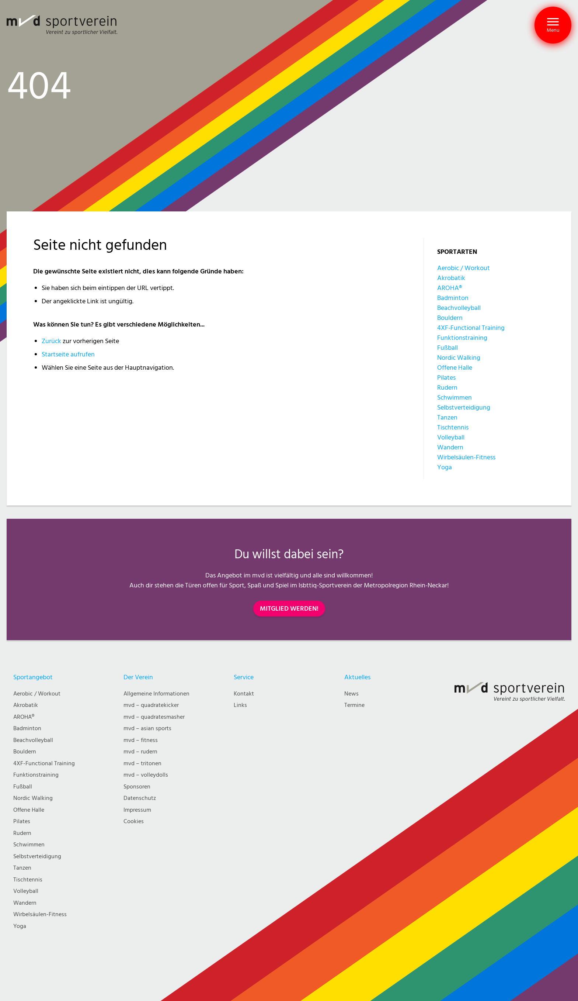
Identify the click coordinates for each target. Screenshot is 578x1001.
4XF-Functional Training (471, 327)
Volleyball (450, 437)
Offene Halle (454, 367)
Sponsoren (136, 787)
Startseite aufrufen (68, 354)
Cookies (133, 821)
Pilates (446, 377)
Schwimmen (454, 397)
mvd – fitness (140, 740)
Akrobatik (451, 278)
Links (240, 705)
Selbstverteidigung (463, 407)
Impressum (137, 810)
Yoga (444, 467)
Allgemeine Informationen (156, 694)
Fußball (447, 347)
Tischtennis (453, 427)
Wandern (450, 447)
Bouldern (450, 317)
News (351, 694)
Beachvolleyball (459, 308)
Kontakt (244, 694)
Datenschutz (139, 798)
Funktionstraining (462, 337)
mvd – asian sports (147, 728)
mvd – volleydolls (145, 775)
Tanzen (447, 417)
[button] (553, 25)
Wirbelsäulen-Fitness (466, 457)
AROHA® (449, 288)
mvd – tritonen (142, 763)
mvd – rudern (140, 752)
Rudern (447, 387)
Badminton (453, 298)
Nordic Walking (458, 357)
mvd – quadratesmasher (154, 717)
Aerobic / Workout (463, 268)
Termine (354, 705)
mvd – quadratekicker (151, 705)
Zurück (51, 341)
